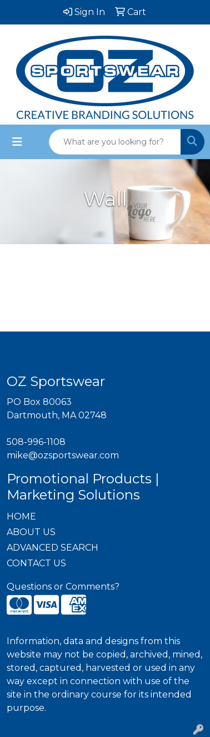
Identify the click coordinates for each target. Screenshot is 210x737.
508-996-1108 (36, 442)
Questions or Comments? (63, 586)
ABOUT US (31, 532)
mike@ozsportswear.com (63, 455)
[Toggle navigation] (17, 142)
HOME (21, 516)
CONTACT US (36, 563)
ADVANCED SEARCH (52, 547)
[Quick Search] (115, 142)
